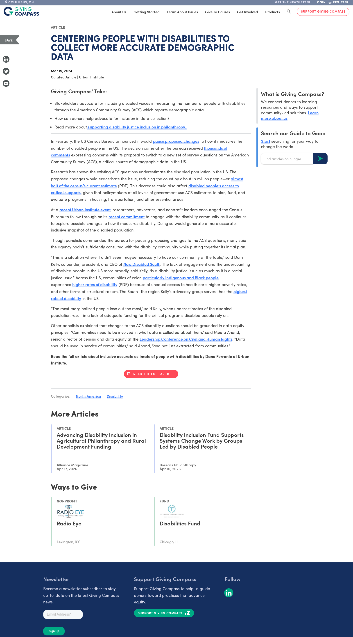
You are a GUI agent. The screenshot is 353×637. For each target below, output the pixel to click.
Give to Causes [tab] (217, 11)
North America (88, 396)
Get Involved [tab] (247, 11)
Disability (115, 396)
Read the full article (154, 373)
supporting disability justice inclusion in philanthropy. (137, 127)
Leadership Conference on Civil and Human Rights (186, 339)
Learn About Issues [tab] (182, 11)
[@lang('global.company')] (21, 11)
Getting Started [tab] (147, 11)
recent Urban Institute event (85, 209)
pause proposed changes (176, 141)
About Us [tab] (118, 11)
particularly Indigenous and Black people (181, 277)
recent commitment (127, 216)
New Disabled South (141, 264)
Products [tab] (272, 11)
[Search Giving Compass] (288, 11)
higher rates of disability (94, 284)
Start (265, 141)
